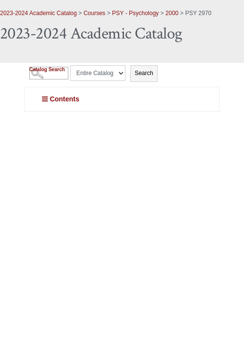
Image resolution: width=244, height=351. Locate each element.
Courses (94, 13)
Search (144, 73)
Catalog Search (47, 69)
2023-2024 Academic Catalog (38, 13)
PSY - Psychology (135, 13)
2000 (172, 13)
